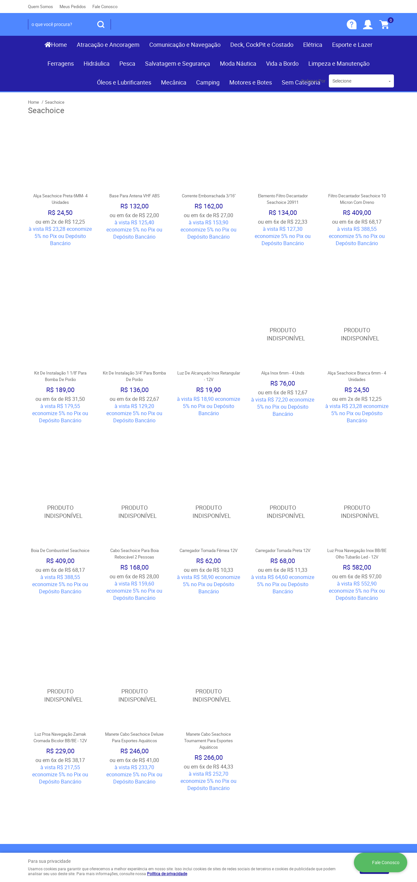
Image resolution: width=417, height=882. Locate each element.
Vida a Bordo (282, 63)
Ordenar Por (313, 81)
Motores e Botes (250, 82)
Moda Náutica (238, 63)
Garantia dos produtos (145, 760)
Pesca (127, 63)
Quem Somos (40, 6)
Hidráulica (97, 63)
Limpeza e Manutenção (339, 63)
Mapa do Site (42, 754)
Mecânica (173, 82)
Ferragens (60, 63)
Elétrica (312, 44)
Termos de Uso (137, 747)
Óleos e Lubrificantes (124, 82)
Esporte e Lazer (352, 44)
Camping (208, 82)
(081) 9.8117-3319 (245, 747)
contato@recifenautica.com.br (246, 767)
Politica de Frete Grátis (145, 773)
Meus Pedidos (73, 6)
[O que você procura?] (101, 24)
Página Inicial (42, 741)
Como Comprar (137, 741)
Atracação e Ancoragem (108, 44)
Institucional (45, 730)
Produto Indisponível (282, 289)
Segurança (132, 767)
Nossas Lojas (43, 767)
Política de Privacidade (145, 780)
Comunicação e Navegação (185, 44)
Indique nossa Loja (48, 773)
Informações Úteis (147, 730)
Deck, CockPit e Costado (261, 44)
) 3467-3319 (231, 741)
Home (59, 44)
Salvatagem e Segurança (177, 63)
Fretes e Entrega (138, 754)
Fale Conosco (104, 6)
